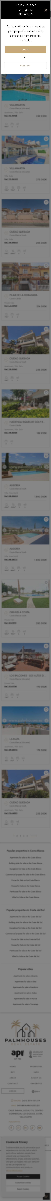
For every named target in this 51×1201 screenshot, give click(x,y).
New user (25, 65)
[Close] (45, 10)
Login (25, 49)
